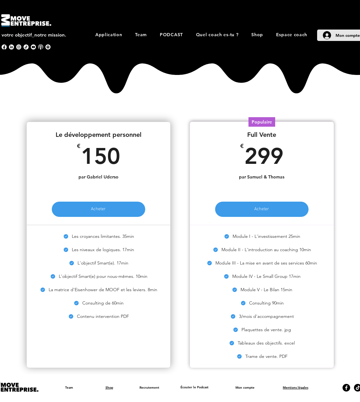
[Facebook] (4, 47)
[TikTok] (26, 47)
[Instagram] (18, 47)
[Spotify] (48, 47)
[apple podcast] (40, 47)
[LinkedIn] (11, 47)
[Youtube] (33, 47)
